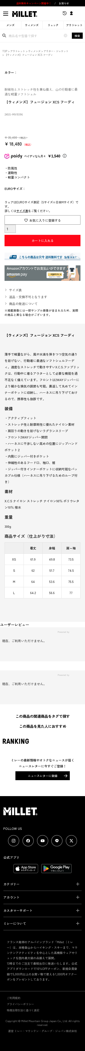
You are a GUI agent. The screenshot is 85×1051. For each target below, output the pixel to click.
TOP (4, 51)
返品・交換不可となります (28, 297)
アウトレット (74, 25)
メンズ (10, 25)
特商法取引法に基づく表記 (23, 1010)
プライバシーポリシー (20, 1004)
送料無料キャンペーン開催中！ (34, 3)
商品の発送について (23, 303)
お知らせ (64, 3)
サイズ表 (22, 211)
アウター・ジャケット (56, 51)
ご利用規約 (13, 998)
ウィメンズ (32, 25)
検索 (77, 36)
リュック (53, 25)
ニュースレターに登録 (42, 776)
